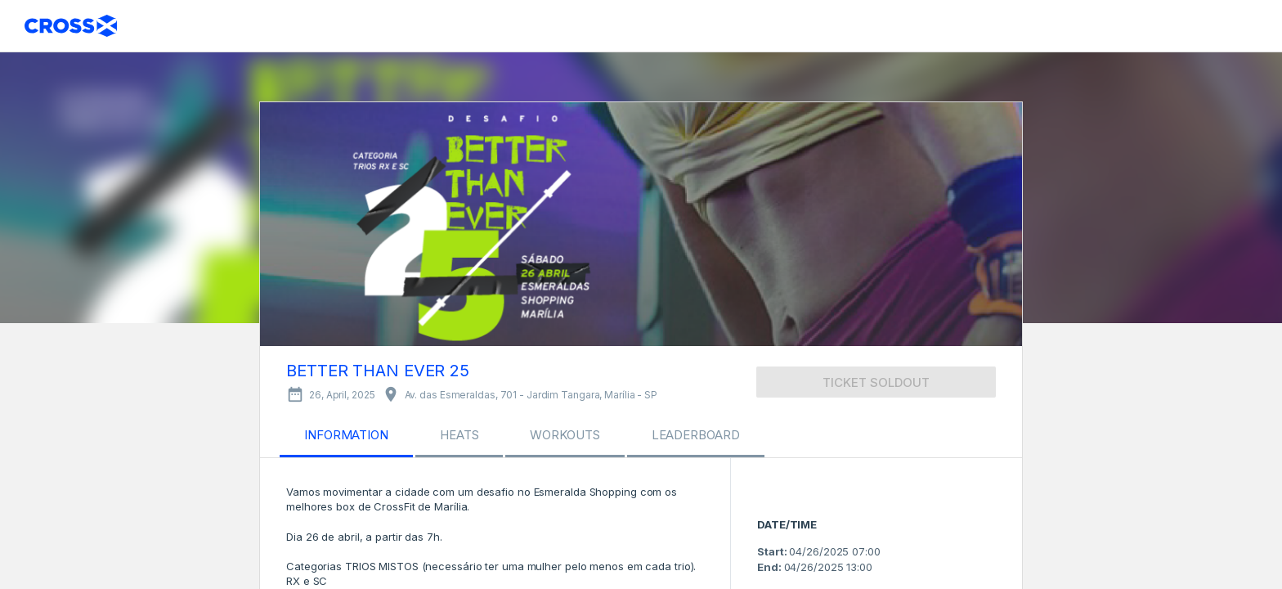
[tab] (346, 437)
